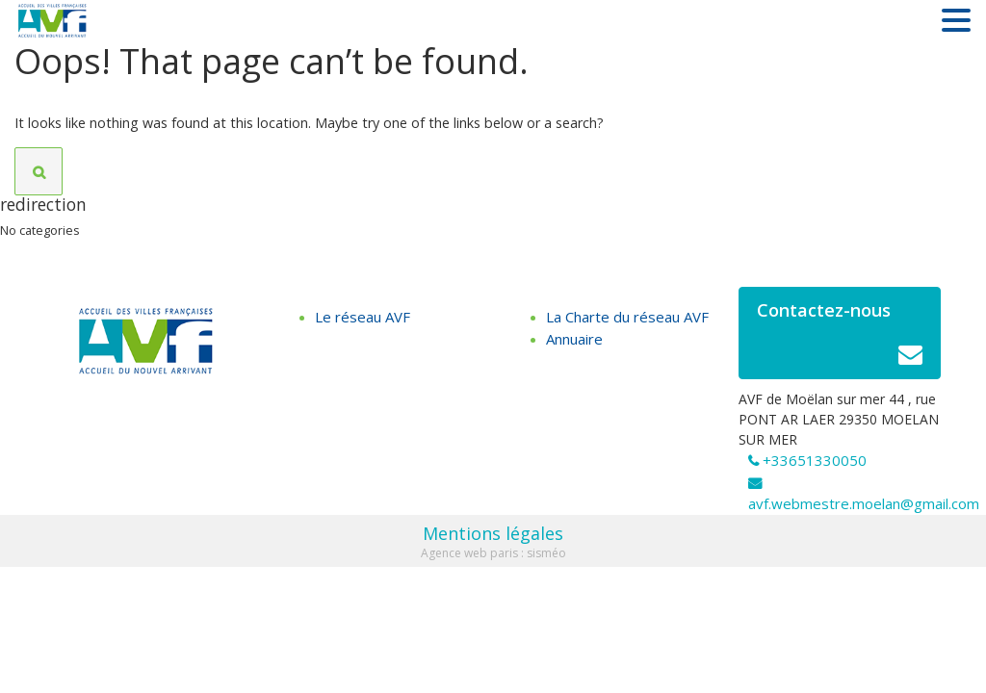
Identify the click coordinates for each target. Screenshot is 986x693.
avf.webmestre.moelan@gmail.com (863, 503)
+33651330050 (815, 460)
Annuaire (574, 338)
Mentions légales (493, 533)
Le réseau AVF (362, 316)
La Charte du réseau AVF (627, 316)
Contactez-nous (839, 338)
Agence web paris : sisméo (493, 553)
